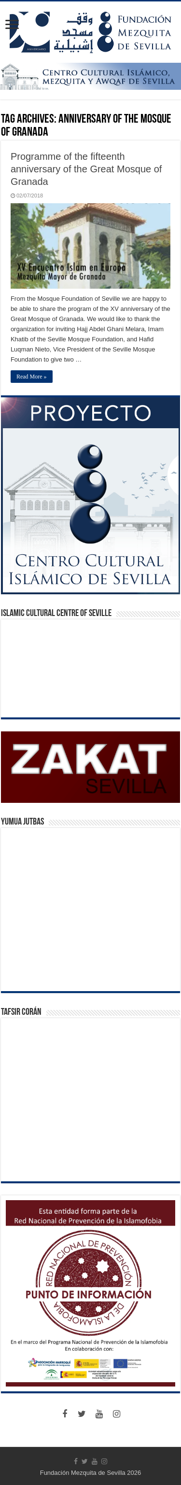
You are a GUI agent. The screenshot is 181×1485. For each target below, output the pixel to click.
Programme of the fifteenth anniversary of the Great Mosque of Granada (86, 169)
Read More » (31, 376)
